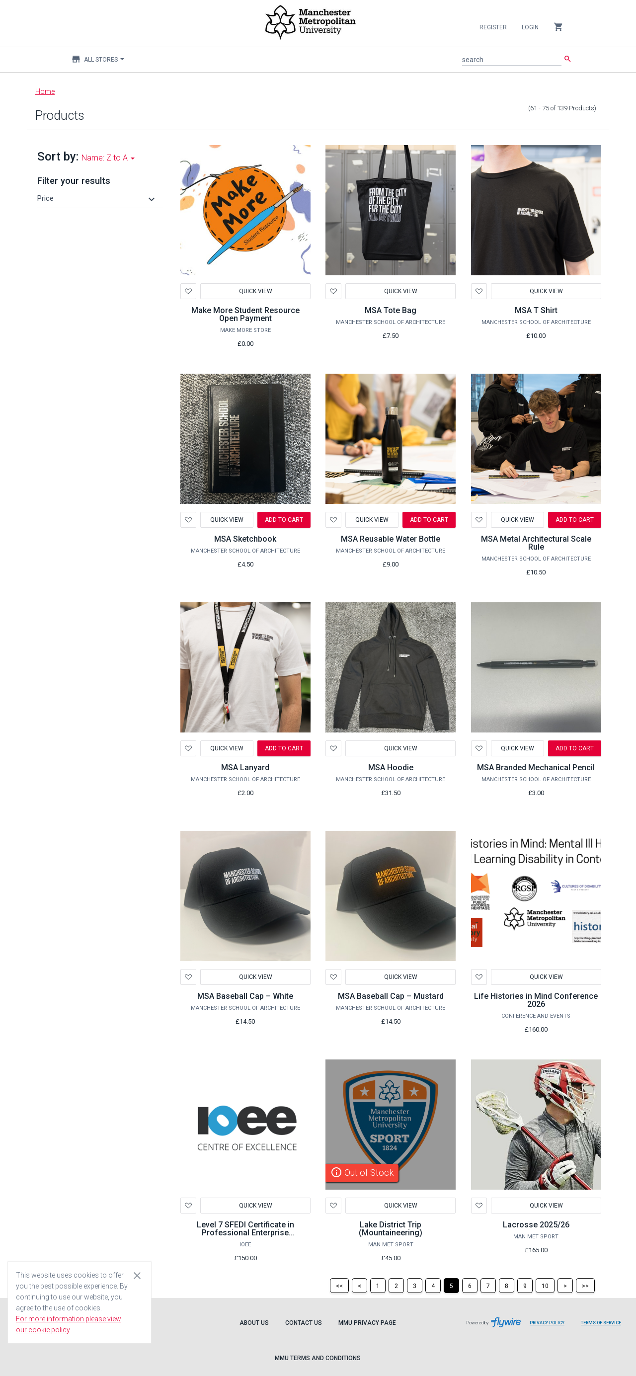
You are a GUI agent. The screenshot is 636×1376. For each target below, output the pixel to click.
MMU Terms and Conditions (318, 1358)
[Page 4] (433, 1285)
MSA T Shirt (536, 310)
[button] (97, 198)
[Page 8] (506, 1285)
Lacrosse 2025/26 (536, 1224)
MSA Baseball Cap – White (245, 996)
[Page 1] (378, 1285)
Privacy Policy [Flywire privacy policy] (551, 1326)
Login (530, 27)
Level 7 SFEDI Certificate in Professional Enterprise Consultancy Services (245, 1232)
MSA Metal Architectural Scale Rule (536, 543)
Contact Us (303, 1322)
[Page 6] (469, 1285)
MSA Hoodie (390, 767)
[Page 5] (451, 1285)
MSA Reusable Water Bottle (390, 539)
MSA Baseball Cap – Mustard (391, 996)
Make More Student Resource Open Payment (245, 314)
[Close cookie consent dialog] (137, 1275)
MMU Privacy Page (367, 1322)
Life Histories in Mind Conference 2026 (536, 1000)
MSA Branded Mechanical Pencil (536, 767)
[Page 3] (414, 1285)
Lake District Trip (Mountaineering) (390, 1228)
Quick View (255, 291)
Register (493, 27)
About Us (254, 1322)
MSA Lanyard (245, 767)
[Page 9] (525, 1285)
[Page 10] (545, 1285)
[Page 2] (396, 1285)
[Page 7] (488, 1285)
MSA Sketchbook (245, 539)
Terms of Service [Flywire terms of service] (605, 1326)
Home (45, 91)
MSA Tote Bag (390, 310)
